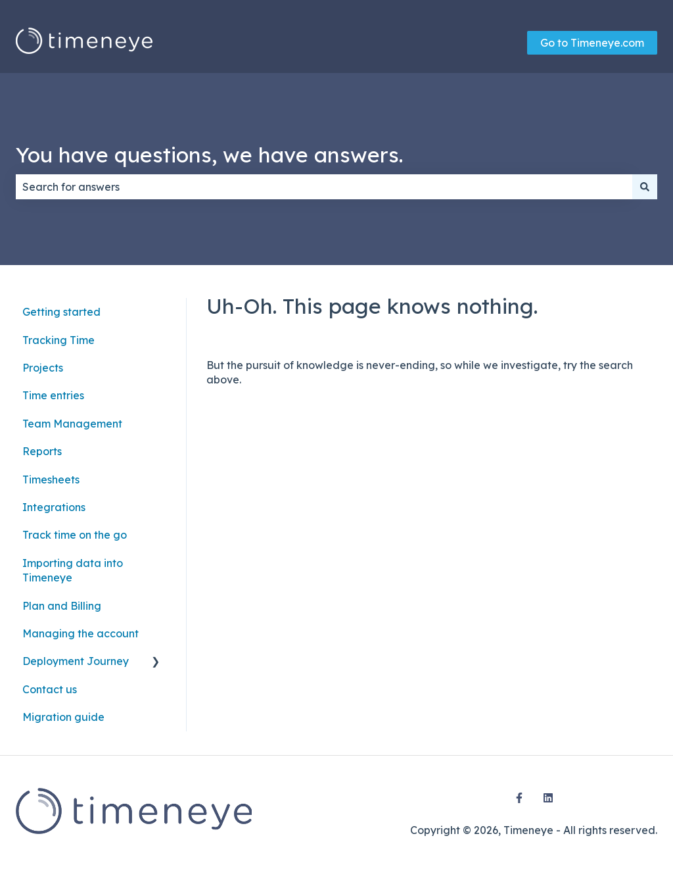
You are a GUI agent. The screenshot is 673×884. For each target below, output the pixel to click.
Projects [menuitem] (42, 367)
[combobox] (324, 186)
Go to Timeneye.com (592, 42)
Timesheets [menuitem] (51, 479)
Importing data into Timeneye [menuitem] (72, 570)
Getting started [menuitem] (61, 311)
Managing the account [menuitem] (80, 633)
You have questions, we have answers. (209, 154)
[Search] (644, 186)
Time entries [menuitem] (53, 395)
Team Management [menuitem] (72, 423)
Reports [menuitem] (42, 451)
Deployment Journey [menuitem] (75, 661)
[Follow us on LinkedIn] (548, 797)
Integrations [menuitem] (53, 507)
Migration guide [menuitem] (63, 717)
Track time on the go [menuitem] (74, 534)
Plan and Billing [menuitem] (61, 605)
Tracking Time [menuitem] (58, 340)
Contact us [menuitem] (49, 689)
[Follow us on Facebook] (519, 797)
